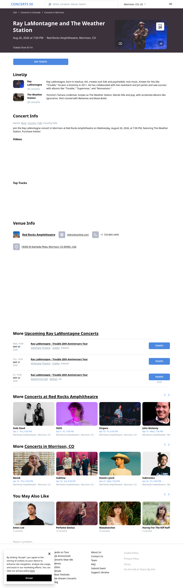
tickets (159, 343)
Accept (29, 577)
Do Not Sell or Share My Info (139, 566)
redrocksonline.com (78, 232)
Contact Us (97, 553)
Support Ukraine (100, 569)
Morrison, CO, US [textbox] (133, 4)
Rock (23, 120)
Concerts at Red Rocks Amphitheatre (61, 394)
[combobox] (135, 4)
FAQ (93, 561)
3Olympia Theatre (40, 345)
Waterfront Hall (39, 376)
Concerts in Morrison (54, 12)
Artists (56, 564)
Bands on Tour (61, 549)
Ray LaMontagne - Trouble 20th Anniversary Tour (59, 341)
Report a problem (22, 539)
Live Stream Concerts (64, 575)
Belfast (53, 376)
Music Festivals (61, 572)
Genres (57, 561)
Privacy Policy (131, 556)
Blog (55, 579)
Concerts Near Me (63, 557)
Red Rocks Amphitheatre (38, 232)
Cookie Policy (131, 550)
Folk (39, 120)
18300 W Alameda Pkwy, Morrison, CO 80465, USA (48, 244)
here (32, 570)
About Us (96, 549)
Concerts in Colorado (30, 12)
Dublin (56, 345)
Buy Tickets (40, 59)
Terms (127, 561)
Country (32, 120)
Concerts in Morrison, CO (49, 443)
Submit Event (98, 565)
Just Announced (61, 553)
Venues (57, 568)
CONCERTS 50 (22, 4)
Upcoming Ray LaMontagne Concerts (61, 331)
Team (94, 557)
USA (15, 12)
